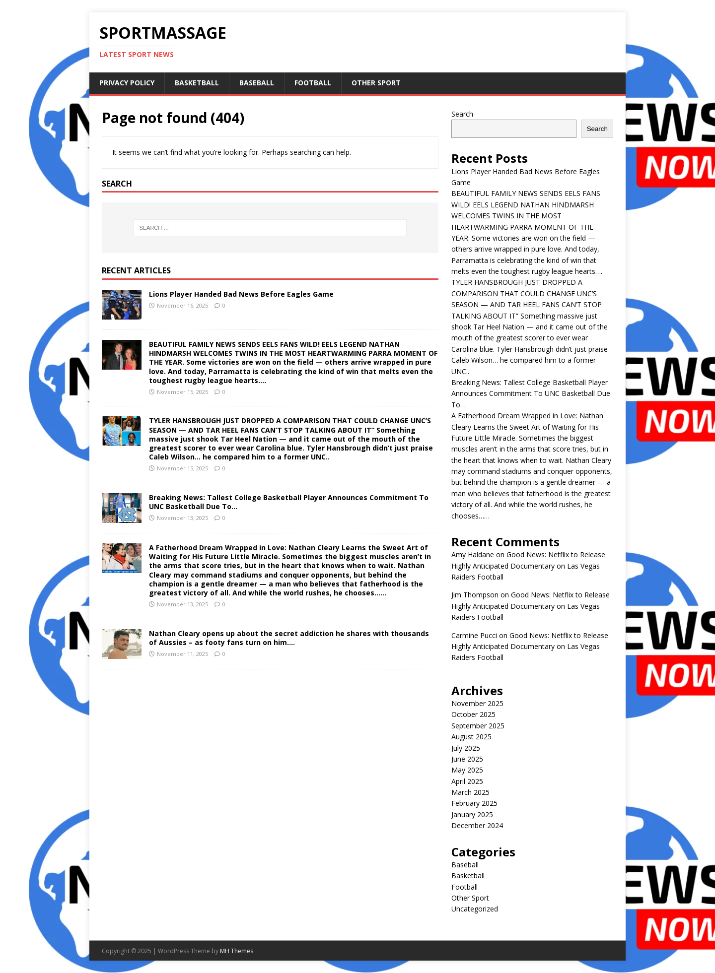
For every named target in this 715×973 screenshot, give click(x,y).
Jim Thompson (475, 594)
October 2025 (473, 714)
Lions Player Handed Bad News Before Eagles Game (241, 294)
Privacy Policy (126, 82)
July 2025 (465, 748)
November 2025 (477, 703)
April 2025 (467, 781)
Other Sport (376, 82)
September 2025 (477, 725)
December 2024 (477, 825)
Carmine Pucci (474, 635)
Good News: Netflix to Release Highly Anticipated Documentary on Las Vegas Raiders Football (528, 566)
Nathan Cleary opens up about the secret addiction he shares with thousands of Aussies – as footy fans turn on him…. (289, 638)
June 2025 (467, 759)
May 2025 (467, 770)
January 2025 (472, 814)
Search (462, 114)
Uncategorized (474, 908)
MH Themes (236, 951)
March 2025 (470, 792)
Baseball (256, 82)
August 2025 (471, 736)
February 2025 (474, 803)
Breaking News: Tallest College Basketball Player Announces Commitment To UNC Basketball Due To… (289, 502)
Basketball (197, 82)
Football (312, 82)
